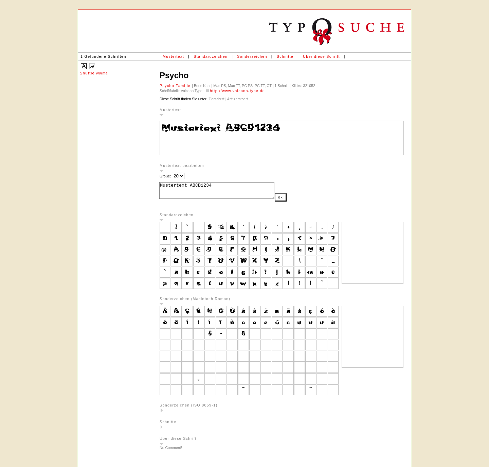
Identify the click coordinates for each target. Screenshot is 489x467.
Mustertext (173, 56)
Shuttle (94, 73)
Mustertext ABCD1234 (224, 192)
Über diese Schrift (321, 56)
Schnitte (285, 56)
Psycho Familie (176, 86)
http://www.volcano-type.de (237, 91)
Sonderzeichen (252, 56)
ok (294, 200)
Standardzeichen (211, 56)
